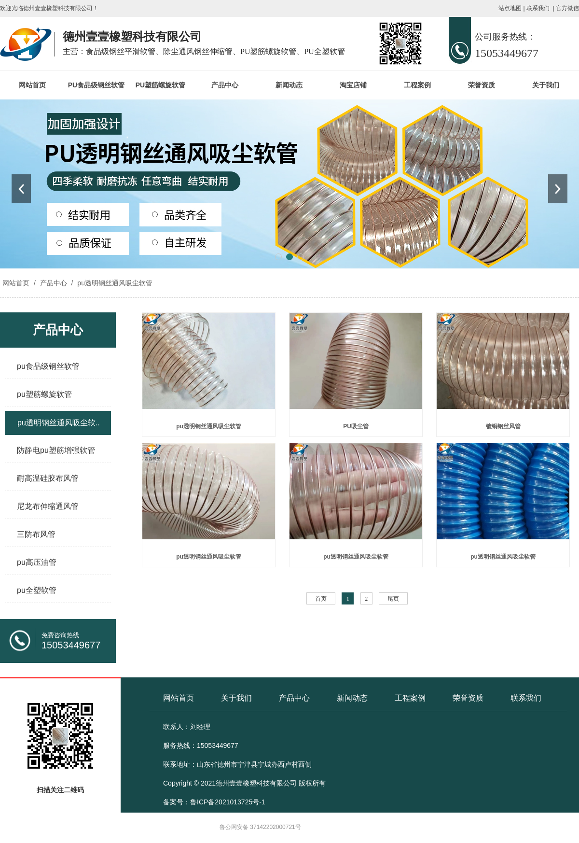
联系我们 (538, 8)
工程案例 (417, 85)
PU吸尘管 (356, 426)
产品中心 (224, 85)
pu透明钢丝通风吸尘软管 (113, 283)
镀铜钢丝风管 (503, 426)
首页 (321, 598)
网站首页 (32, 85)
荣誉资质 (481, 85)
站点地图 (510, 8)
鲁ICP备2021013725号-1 (227, 802)
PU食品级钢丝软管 (96, 85)
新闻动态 (289, 85)
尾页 (393, 598)
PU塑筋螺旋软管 (160, 85)
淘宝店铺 (353, 85)
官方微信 (567, 8)
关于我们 (545, 85)
